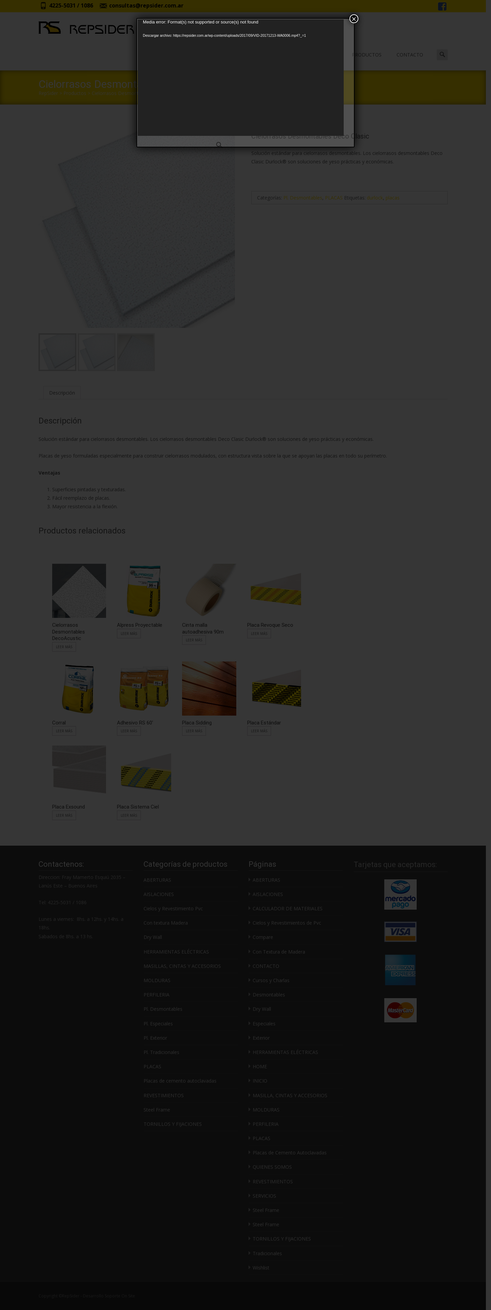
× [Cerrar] (354, 18)
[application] (241, 77)
